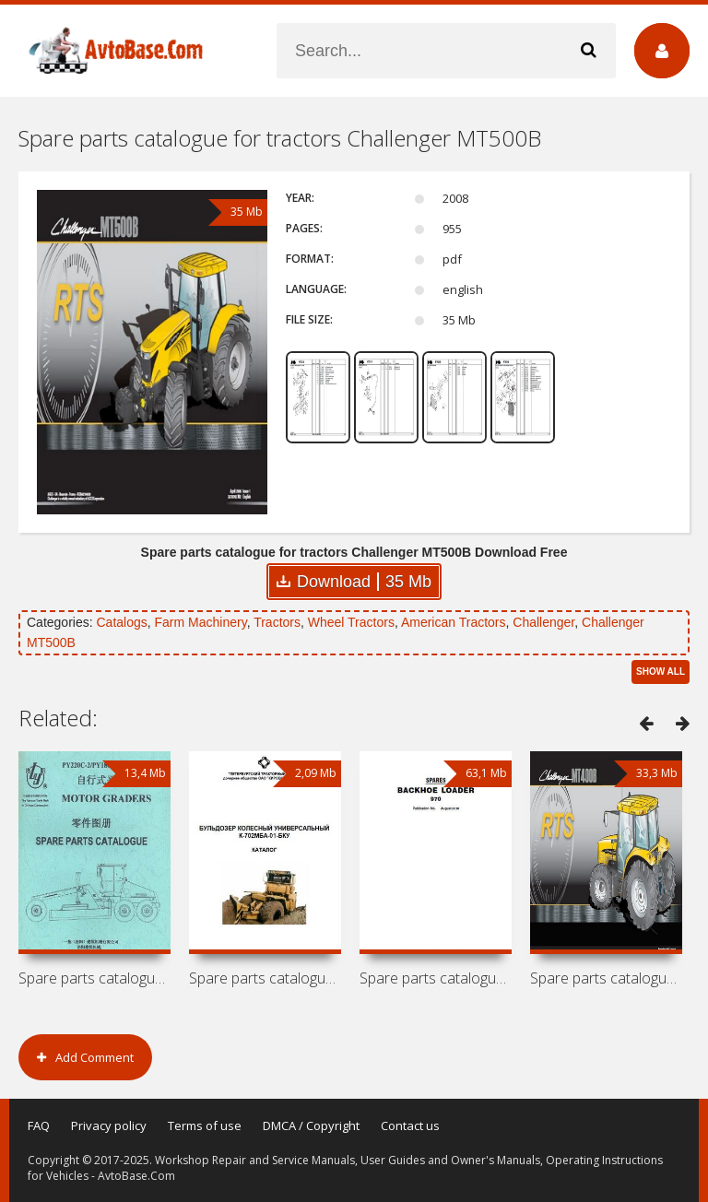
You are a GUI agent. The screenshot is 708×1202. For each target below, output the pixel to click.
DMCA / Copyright (311, 1125)
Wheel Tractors (351, 622)
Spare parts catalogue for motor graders (94, 978)
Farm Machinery (201, 622)
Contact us (410, 1125)
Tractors (277, 622)
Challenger (543, 622)
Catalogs (121, 622)
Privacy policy (109, 1125)
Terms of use (205, 1125)
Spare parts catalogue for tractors (606, 978)
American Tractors (453, 622)
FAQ (39, 1125)
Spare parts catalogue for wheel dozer (265, 978)
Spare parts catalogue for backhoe (436, 978)
